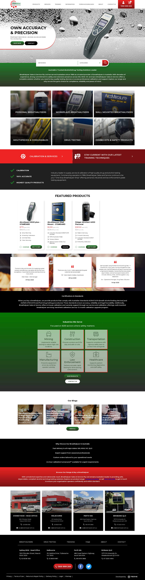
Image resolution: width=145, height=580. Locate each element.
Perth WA (77, 550)
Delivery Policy (51, 576)
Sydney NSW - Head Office (29, 550)
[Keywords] (57, 63)
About (100, 4)
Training (58, 4)
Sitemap (68, 576)
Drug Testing (50, 542)
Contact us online (92, 479)
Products (36, 4)
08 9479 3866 (88, 524)
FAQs (88, 542)
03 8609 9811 (57, 524)
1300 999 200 (126, 6)
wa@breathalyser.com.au (88, 528)
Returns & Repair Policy (35, 576)
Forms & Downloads (86, 4)
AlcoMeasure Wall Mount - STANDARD (56, 223)
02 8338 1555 (25, 524)
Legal (61, 576)
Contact (31, 43)
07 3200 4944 (119, 524)
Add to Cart (36, 247)
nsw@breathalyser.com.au (25, 528)
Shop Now (17, 43)
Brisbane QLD (107, 550)
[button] (129, 2)
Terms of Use (19, 576)
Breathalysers (26, 542)
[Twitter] (89, 566)
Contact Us (112, 4)
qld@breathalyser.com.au (119, 528)
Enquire (65, 247)
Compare (26, 247)
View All (72, 428)
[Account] (124, 2)
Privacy (9, 576)
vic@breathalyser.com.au (56, 528)
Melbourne (51, 550)
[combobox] (89, 63)
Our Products (72, 376)
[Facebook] (80, 566)
